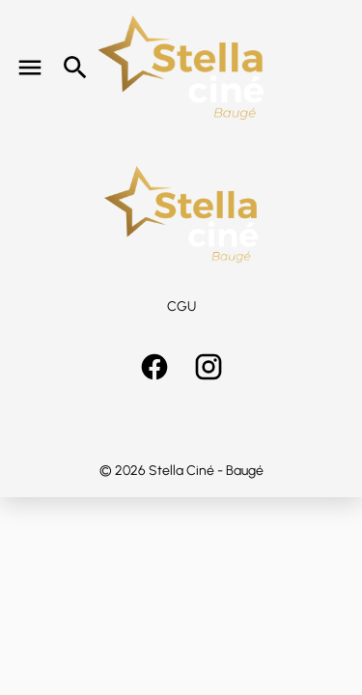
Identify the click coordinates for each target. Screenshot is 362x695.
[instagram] (208, 366)
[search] (75, 67)
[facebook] (154, 366)
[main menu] (29, 67)
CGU (181, 306)
